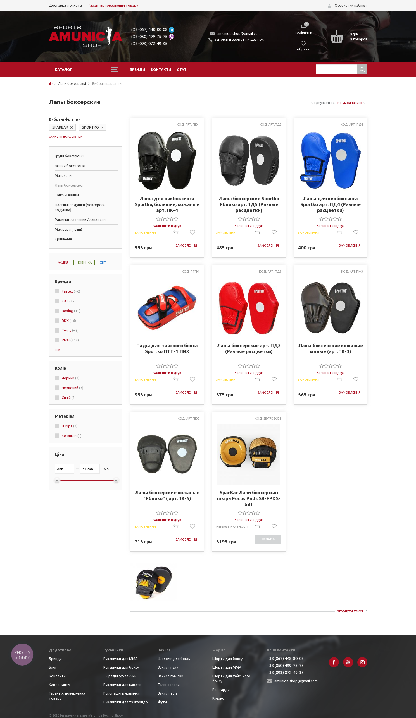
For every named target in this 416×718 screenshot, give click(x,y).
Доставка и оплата (65, 5)
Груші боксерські (69, 156)
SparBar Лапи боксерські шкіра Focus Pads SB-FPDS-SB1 (248, 498)
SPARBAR (60, 127)
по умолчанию (349, 103)
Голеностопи (169, 684)
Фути (162, 702)
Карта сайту (59, 684)
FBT (69, 300)
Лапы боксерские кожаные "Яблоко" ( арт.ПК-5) (167, 495)
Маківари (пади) (68, 229)
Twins (70, 330)
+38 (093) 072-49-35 (148, 43)
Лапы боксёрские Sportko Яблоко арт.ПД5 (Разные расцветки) (249, 204)
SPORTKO (90, 127)
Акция (63, 262)
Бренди (137, 69)
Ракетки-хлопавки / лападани (80, 219)
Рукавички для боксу (121, 667)
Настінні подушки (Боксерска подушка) (80, 207)
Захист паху (168, 667)
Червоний (72, 387)
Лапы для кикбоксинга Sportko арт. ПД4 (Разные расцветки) (330, 204)
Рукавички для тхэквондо (125, 702)
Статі (182, 69)
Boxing (71, 310)
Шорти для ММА (226, 667)
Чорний (70, 377)
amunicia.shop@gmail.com (239, 33)
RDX (69, 320)
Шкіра (69, 425)
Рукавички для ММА (120, 659)
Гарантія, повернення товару (113, 5)
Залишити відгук (167, 226)
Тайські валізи (67, 195)
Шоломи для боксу (174, 659)
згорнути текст (350, 611)
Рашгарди (221, 690)
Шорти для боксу (227, 659)
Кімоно (218, 698)
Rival (70, 340)
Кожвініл (72, 435)
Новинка (84, 262)
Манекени (63, 175)
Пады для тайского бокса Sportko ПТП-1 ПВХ (167, 348)
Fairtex (71, 291)
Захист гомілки (170, 676)
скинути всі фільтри (65, 136)
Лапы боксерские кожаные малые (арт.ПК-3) (330, 348)
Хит (103, 262)
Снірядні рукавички (119, 676)
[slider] (167, 218)
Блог (53, 667)
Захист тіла (167, 693)
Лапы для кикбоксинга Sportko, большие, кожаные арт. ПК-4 (167, 204)
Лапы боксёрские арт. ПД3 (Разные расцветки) (249, 348)
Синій (69, 397)
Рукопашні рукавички (121, 693)
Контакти (161, 69)
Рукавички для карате (122, 684)
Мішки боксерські (70, 166)
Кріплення (63, 239)
